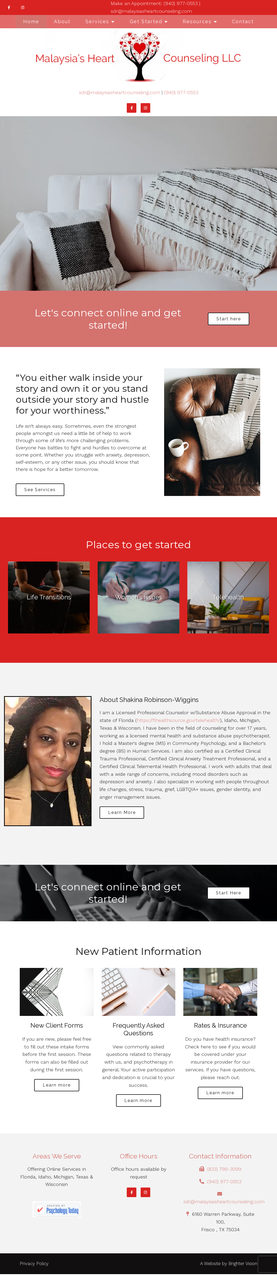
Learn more (57, 1086)
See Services (41, 489)
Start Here (228, 893)
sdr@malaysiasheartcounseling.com (119, 92)
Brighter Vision (242, 1265)
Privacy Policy (34, 1265)
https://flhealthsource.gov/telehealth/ (178, 721)
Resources (197, 21)
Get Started (146, 21)
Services (97, 21)
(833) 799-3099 (224, 1171)
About (62, 21)
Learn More (123, 813)
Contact (243, 21)
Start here (228, 318)
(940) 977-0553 (181, 92)
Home (31, 21)
